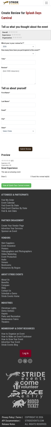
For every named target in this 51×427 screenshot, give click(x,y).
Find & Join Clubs (9, 211)
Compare (5, 285)
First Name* (5, 93)
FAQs (3, 288)
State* (3, 128)
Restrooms (6, 265)
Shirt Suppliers (7, 243)
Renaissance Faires (10, 319)
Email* (3, 110)
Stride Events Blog (9, 344)
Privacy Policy (8, 417)
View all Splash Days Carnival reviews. (16, 185)
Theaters (5, 321)
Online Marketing (8, 254)
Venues (4, 262)
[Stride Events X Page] (25, 361)
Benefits (5, 282)
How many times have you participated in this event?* (20, 50)
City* (3, 119)
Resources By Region (10, 267)
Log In (25, 353)
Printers (4, 248)
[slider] (13, 32)
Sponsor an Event (9, 231)
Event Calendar (8, 202)
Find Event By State (10, 205)
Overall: (5, 32)
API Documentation (10, 420)
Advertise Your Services (12, 228)
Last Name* (5, 101)
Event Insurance (8, 245)
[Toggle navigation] (46, 3)
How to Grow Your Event (12, 339)
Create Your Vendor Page (12, 225)
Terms (18, 417)
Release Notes (8, 424)
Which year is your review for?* (12, 43)
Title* (3, 59)
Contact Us (6, 290)
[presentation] (18, 139)
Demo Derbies (7, 310)
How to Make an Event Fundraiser (16, 336)
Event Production (9, 256)
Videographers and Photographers (16, 251)
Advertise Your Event (10, 342)
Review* (4, 68)
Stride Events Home (10, 296)
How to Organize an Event (13, 333)
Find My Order (7, 200)
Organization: (7, 38)
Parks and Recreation (10, 316)
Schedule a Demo (9, 293)
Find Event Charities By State (14, 208)
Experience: (6, 35)
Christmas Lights (8, 308)
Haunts (4, 313)
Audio (3, 259)
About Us (5, 279)
